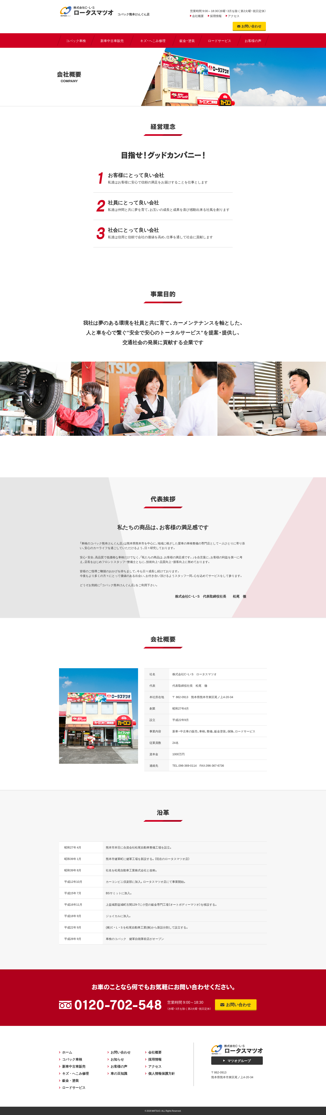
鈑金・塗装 (70, 1080)
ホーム (67, 1052)
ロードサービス (73, 1087)
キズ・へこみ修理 (75, 1073)
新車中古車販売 (73, 1066)
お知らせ (117, 1059)
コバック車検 (72, 1059)
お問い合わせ (121, 1052)
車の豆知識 (119, 1073)
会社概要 (198, 16)
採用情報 (216, 16)
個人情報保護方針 (161, 1073)
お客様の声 (119, 1066)
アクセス (234, 16)
